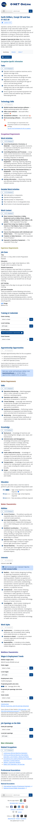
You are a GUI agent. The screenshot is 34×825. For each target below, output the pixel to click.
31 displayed (8, 213)
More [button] (20, 52)
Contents (6, 57)
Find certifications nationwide (12, 333)
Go (30, 11)
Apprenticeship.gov (8, 373)
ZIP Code (4, 326)
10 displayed (8, 750)
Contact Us (21, 803)
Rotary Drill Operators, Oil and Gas (14, 764)
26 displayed (8, 192)
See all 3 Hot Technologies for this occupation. (19, 128)
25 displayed (8, 141)
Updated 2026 (6, 22)
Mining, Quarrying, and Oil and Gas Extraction (15, 706)
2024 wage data (22, 709)
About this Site (11, 818)
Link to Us (13, 809)
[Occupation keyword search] (20, 11)
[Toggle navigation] (4, 11)
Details (14, 52)
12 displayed (8, 388)
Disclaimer (23, 818)
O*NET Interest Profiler (9, 569)
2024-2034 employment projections (10, 711)
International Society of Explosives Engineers (17, 786)
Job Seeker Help (14, 803)
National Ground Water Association (14, 788)
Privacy (18, 818)
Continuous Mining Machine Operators (15, 753)
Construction (5, 704)
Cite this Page (20, 809)
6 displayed (7, 430)
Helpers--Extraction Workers (12, 762)
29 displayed (8, 68)
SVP (2, 303)
